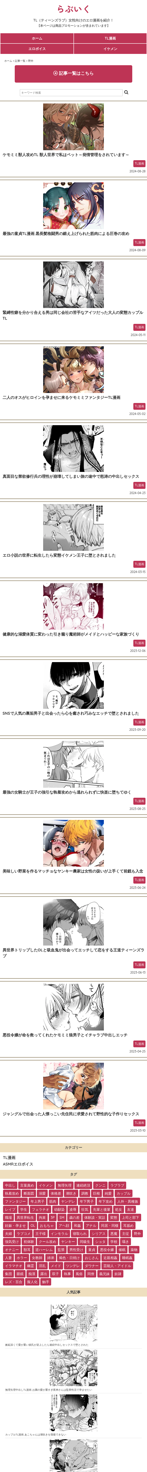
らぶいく (73, 8)
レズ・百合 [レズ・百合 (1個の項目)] (13, 1282)
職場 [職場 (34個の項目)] (8, 1217)
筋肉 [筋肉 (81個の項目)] (52, 1201)
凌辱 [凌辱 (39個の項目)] (72, 1209)
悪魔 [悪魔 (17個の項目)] (113, 1233)
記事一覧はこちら (73, 73)
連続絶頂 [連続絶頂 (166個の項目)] (83, 1185)
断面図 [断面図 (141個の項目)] (29, 1193)
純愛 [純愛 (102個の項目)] (108, 1193)
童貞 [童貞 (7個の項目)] (91, 1249)
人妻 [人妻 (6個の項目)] (8, 1258)
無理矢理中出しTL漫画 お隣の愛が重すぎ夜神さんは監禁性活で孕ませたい (48, 1389)
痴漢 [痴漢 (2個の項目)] (31, 1274)
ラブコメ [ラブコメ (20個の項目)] (24, 1233)
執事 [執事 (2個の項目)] (67, 1274)
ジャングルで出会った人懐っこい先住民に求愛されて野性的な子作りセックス (71, 1113)
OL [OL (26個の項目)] (33, 1225)
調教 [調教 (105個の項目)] (84, 1193)
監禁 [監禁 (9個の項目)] (61, 1249)
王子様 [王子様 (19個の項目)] (40, 1233)
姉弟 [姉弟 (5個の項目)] (50, 1258)
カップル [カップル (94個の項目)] (124, 1193)
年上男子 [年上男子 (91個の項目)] (37, 1201)
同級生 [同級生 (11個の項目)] (85, 1241)
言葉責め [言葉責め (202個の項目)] (27, 1185)
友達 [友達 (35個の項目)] (130, 1209)
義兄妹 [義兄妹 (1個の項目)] (104, 1274)
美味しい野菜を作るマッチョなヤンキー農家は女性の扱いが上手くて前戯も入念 (73, 871)
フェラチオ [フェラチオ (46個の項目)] (40, 1209)
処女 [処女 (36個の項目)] (118, 1209)
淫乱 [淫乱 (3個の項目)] (42, 1266)
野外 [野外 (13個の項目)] (137, 1233)
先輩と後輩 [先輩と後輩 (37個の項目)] (101, 1209)
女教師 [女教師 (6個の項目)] (37, 1258)
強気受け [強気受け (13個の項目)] (12, 1241)
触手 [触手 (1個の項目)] (45, 1282)
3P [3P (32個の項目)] (53, 1217)
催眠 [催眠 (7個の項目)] (122, 1249)
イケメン (110, 49)
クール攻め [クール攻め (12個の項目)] (47, 1241)
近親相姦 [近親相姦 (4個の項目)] (110, 1258)
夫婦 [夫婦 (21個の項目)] (8, 1233)
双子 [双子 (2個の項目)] (55, 1274)
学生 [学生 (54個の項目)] (23, 1209)
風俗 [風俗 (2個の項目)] (79, 1274)
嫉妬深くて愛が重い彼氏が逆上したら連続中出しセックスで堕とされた (46, 1344)
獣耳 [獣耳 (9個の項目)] (27, 1249)
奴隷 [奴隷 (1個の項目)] (117, 1274)
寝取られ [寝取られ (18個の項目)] (80, 1233)
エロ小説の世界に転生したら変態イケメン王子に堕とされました (59, 555)
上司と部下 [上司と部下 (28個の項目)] (130, 1217)
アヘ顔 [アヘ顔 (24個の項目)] (64, 1225)
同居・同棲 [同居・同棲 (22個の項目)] (109, 1225)
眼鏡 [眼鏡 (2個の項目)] (20, 1274)
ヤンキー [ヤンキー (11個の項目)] (68, 1241)
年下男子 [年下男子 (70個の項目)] (87, 1201)
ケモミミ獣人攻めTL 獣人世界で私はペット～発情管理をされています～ (66, 154)
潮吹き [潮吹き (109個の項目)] (71, 1193)
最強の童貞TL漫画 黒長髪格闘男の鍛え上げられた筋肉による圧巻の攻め (66, 233)
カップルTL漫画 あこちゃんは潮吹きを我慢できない (35, 1434)
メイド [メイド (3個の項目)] (56, 1266)
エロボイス (37, 49)
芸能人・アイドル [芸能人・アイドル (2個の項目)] (117, 1266)
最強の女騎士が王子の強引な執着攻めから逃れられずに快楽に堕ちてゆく (67, 792)
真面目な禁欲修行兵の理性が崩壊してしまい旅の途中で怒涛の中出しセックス (71, 476)
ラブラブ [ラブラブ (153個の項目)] (117, 1185)
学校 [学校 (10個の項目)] (113, 1241)
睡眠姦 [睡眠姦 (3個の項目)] (127, 1258)
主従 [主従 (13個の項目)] (125, 1233)
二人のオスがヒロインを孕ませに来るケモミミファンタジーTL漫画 (61, 397)
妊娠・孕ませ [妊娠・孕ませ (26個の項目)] (15, 1225)
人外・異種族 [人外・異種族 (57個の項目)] (127, 1201)
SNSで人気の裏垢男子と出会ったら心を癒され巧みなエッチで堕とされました (71, 713)
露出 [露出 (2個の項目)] (43, 1274)
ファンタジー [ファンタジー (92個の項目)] (15, 1201)
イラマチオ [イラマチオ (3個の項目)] (13, 1266)
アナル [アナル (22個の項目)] (91, 1225)
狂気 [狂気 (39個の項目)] (84, 1209)
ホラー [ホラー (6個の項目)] (22, 1258)
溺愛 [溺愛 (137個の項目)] (42, 1193)
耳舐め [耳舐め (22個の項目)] (128, 1225)
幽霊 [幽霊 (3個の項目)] (30, 1266)
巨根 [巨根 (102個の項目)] (96, 1193)
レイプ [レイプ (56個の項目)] (10, 1209)
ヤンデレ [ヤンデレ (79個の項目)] (68, 1201)
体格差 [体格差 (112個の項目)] (56, 1193)
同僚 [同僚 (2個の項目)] (90, 1274)
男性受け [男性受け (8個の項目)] (76, 1249)
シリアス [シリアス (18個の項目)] (99, 1233)
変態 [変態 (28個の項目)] (113, 1217)
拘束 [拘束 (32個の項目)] (42, 1217)
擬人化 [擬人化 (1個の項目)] (32, 1282)
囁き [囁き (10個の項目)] (125, 1241)
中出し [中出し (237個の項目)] (10, 1185)
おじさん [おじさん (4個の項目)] (92, 1258)
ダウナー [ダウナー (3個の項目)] (92, 1266)
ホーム (37, 38)
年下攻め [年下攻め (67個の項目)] (106, 1201)
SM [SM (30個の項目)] (61, 1217)
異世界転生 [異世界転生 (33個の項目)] (25, 1217)
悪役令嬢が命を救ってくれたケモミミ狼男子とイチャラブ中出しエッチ (65, 1034)
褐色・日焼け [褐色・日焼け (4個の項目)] (69, 1258)
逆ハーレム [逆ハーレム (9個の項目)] (44, 1249)
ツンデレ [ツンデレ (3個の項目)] (73, 1266)
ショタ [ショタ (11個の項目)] (100, 1241)
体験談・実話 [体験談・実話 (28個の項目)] (94, 1217)
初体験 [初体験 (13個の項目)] (29, 1241)
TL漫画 (110, 38)
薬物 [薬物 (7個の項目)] (134, 1249)
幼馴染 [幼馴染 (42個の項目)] (59, 1209)
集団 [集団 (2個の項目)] (8, 1274)
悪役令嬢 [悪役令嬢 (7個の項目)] (107, 1249)
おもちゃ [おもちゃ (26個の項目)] (47, 1225)
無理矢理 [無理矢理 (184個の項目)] (65, 1185)
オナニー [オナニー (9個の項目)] (12, 1249)
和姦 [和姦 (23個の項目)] (77, 1225)
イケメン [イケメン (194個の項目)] (46, 1185)
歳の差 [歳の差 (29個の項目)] (74, 1217)
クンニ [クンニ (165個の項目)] (100, 1185)
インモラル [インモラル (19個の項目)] (59, 1233)
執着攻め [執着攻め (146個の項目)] (12, 1193)
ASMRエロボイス (18, 1164)
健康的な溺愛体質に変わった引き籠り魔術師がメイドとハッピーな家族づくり (71, 634)
